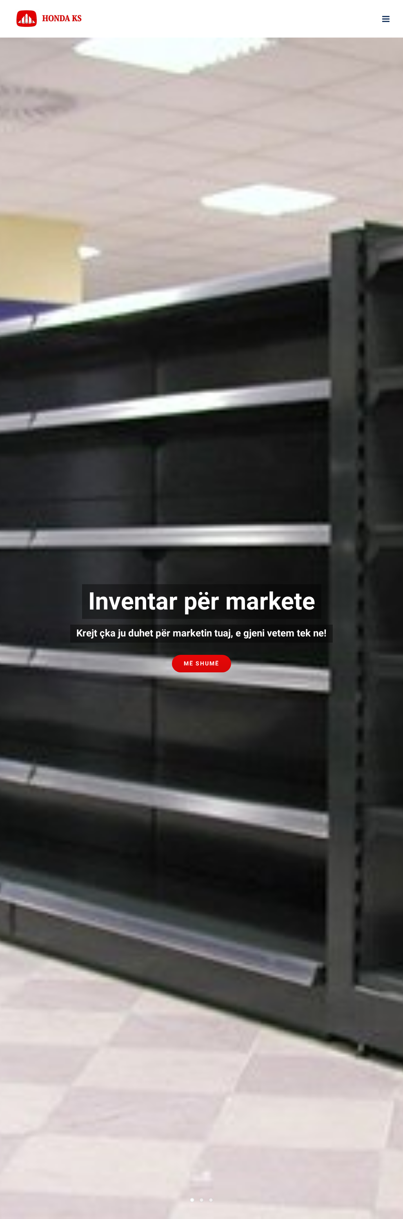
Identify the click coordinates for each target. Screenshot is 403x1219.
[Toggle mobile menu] (386, 19)
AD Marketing (298, 879)
